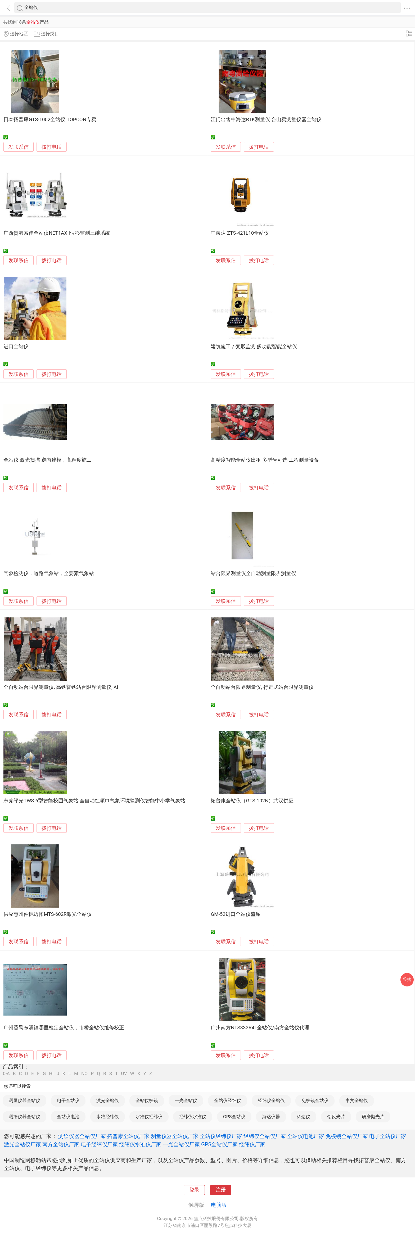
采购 (407, 979)
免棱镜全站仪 (314, 1100)
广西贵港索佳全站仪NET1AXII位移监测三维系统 (56, 233)
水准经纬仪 (107, 1116)
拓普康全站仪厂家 (128, 1136)
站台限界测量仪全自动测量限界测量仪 (253, 573)
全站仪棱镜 (147, 1100)
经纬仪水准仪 (192, 1116)
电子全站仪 (68, 1100)
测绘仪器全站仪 (24, 1116)
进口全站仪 (16, 346)
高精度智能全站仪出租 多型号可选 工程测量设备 (265, 460)
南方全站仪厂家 (60, 1144)
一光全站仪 (186, 1100)
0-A (6, 1073)
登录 (194, 1190)
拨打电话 (52, 147)
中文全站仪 (356, 1100)
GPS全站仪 (234, 1116)
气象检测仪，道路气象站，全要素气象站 (48, 573)
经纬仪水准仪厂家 (140, 1144)
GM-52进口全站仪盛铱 (235, 914)
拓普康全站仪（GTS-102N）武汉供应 (252, 801)
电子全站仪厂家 (387, 1136)
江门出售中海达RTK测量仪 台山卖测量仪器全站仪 (266, 119)
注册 (221, 1190)
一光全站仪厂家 (181, 1144)
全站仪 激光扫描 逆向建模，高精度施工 (47, 460)
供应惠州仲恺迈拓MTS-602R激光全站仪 (47, 914)
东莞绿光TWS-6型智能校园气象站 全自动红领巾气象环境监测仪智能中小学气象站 (94, 801)
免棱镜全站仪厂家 (347, 1136)
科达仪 (303, 1116)
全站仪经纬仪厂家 (221, 1136)
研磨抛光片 (373, 1116)
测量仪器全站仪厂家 (175, 1136)
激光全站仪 (107, 1100)
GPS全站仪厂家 (219, 1144)
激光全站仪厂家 (22, 1144)
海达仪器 (271, 1116)
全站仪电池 (68, 1116)
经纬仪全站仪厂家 (264, 1136)
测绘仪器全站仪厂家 (82, 1136)
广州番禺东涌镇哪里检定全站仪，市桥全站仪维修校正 (63, 1028)
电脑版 (219, 1205)
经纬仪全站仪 (271, 1100)
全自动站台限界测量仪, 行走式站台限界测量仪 (262, 687)
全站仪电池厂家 (305, 1136)
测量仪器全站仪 (24, 1100)
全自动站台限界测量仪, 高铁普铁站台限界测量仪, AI (60, 687)
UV (124, 1073)
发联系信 (18, 147)
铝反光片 (336, 1116)
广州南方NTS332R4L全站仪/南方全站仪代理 (260, 1028)
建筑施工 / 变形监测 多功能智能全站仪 (254, 346)
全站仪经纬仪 (227, 1100)
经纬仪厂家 (252, 1144)
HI (51, 1073)
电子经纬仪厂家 (99, 1144)
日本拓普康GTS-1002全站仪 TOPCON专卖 (49, 119)
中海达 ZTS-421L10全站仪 (240, 233)
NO (84, 1073)
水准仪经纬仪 (149, 1116)
